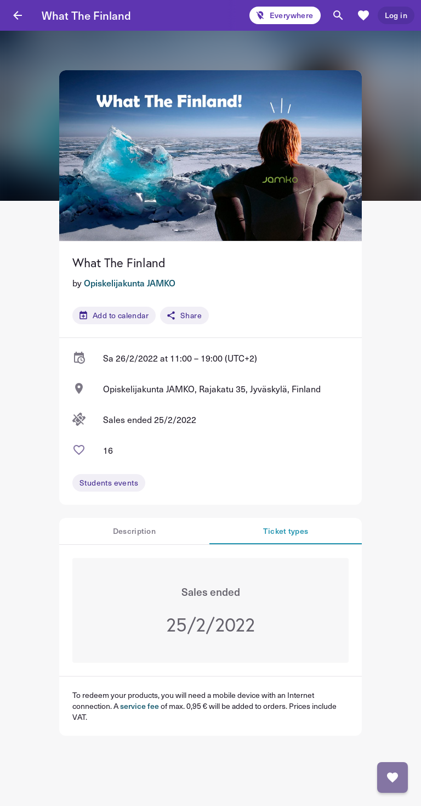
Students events (108, 482)
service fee (139, 706)
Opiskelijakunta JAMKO (129, 282)
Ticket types (286, 531)
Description (134, 531)
